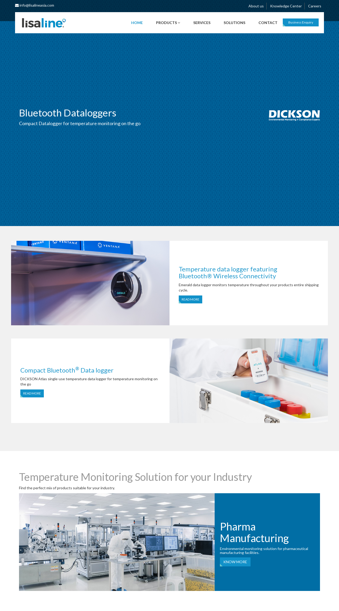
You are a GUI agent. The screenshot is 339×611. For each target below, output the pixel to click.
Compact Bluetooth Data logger (67, 370)
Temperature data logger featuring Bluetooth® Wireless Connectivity (228, 272)
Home (137, 22)
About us (256, 6)
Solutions (234, 22)
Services (201, 22)
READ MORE (190, 299)
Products (168, 22)
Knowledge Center (286, 6)
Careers (314, 6)
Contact (267, 22)
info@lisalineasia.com (34, 5)
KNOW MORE (235, 562)
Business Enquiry (300, 22)
